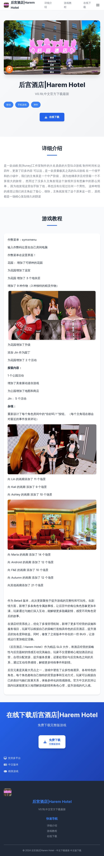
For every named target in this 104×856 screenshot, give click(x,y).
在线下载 (52, 117)
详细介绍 (52, 825)
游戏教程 (52, 830)
